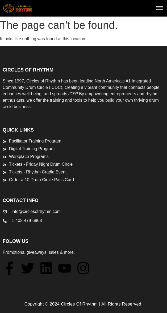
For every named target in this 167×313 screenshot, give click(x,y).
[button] (159, 8)
